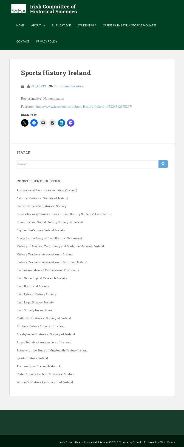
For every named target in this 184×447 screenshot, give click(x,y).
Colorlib (138, 442)
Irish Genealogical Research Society (42, 278)
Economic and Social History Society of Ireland (50, 222)
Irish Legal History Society (35, 302)
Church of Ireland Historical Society (41, 206)
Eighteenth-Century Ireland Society (41, 230)
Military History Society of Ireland (41, 326)
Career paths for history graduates (129, 25)
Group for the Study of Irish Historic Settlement (49, 238)
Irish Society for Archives (34, 310)
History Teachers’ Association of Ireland (45, 254)
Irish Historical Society (33, 286)
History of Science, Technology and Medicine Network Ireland (60, 246)
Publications (61, 25)
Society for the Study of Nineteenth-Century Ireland (52, 350)
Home (20, 25)
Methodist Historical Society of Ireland (44, 318)
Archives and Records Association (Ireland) (47, 190)
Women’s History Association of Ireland (45, 382)
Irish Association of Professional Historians (48, 270)
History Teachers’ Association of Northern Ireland (52, 262)
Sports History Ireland (32, 358)
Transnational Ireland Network (39, 366)
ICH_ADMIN (38, 86)
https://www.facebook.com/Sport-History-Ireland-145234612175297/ (84, 106)
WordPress (167, 442)
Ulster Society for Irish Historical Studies (45, 374)
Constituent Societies (68, 86)
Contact (22, 41)
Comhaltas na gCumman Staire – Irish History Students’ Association (64, 214)
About (36, 25)
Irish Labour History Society (36, 294)
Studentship (87, 25)
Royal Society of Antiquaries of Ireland (44, 342)
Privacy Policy (46, 41)
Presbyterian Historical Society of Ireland (46, 334)
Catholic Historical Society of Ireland (42, 198)
